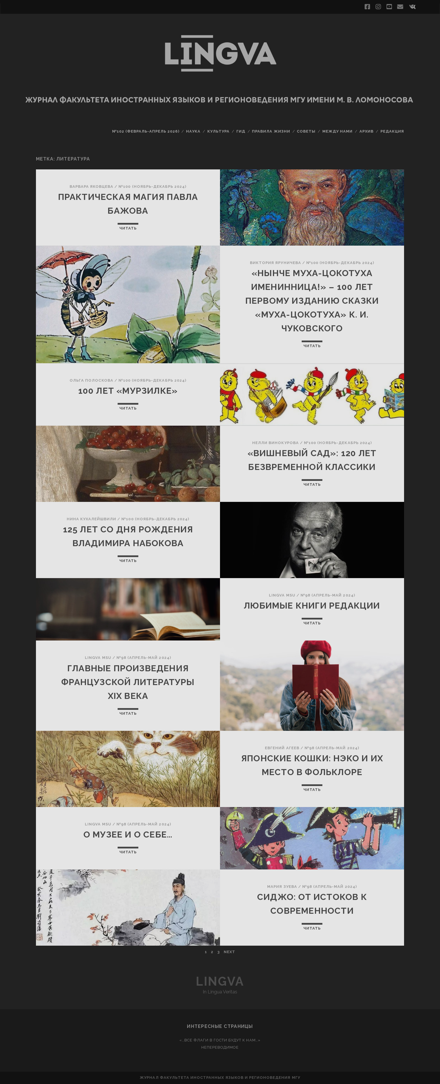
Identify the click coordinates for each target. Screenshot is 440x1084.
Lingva (220, 981)
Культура (218, 131)
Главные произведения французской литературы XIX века (127, 682)
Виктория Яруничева (275, 263)
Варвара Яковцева (92, 186)
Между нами (337, 131)
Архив (366, 131)
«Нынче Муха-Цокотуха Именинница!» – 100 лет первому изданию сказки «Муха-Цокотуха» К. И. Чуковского (312, 300)
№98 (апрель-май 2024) (328, 595)
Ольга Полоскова (91, 380)
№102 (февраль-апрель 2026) (145, 131)
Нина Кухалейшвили (91, 519)
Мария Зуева (282, 886)
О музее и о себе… (128, 834)
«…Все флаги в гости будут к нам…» (219, 1040)
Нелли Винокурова (275, 443)
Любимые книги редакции (312, 606)
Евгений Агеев (282, 748)
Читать (128, 228)
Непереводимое (220, 1047)
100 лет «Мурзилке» (128, 391)
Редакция (392, 131)
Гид (240, 131)
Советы (306, 131)
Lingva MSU (282, 595)
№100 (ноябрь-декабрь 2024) (152, 186)
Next (229, 952)
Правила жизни (271, 131)
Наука (193, 131)
